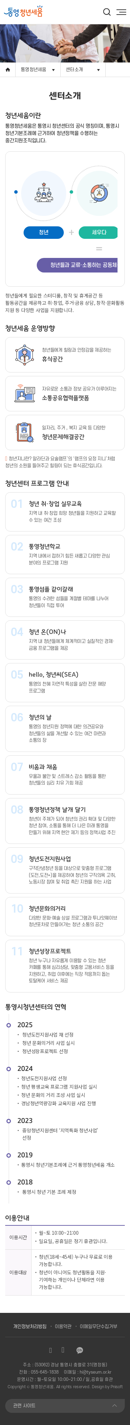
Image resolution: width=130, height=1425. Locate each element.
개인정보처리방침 (29, 1326)
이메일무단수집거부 (98, 1326)
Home (8, 69)
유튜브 (63, 1350)
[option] (35, 11)
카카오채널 (79, 1350)
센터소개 (74, 69)
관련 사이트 (24, 1405)
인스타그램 (50, 1350)
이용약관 (63, 1326)
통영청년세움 (33, 69)
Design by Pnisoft (107, 1387)
